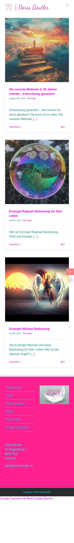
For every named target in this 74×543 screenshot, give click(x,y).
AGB (10, 395)
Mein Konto (14, 387)
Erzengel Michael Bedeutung (29, 329)
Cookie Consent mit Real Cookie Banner (26, 498)
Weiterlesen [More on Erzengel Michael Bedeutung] (14, 362)
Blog (10, 411)
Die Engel (31, 98)
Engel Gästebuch (18, 427)
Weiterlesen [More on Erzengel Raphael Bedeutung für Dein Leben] (14, 244)
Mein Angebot (16, 403)
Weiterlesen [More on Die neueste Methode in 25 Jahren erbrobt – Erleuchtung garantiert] (14, 127)
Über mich (13, 419)
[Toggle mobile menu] (67, 5)
